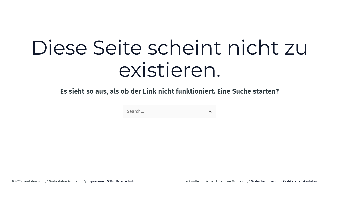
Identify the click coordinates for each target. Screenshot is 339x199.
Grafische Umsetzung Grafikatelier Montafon (284, 181)
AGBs (110, 181)
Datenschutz (125, 181)
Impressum (95, 181)
